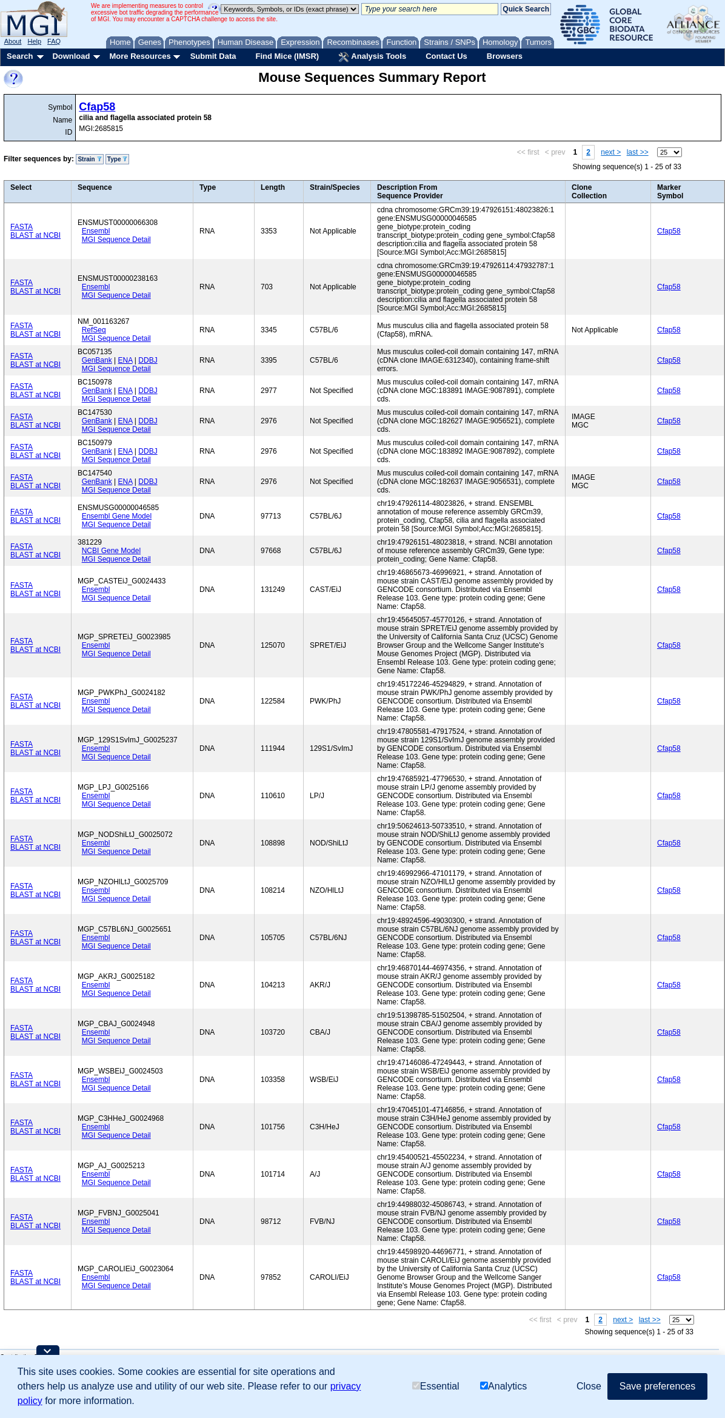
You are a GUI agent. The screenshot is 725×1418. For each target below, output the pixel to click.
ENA (125, 360)
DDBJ (147, 360)
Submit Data (213, 56)
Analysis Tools (372, 57)
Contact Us (446, 56)
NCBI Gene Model (111, 550)
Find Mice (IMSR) (287, 56)
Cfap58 (97, 107)
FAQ (54, 41)
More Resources (139, 56)
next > (611, 152)
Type (117, 159)
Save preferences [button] (657, 1386)
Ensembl (96, 231)
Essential (435, 1386)
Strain (89, 159)
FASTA (21, 227)
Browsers (505, 56)
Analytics (503, 1386)
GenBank (97, 360)
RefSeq (94, 330)
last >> (638, 152)
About (13, 41)
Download (71, 56)
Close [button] (588, 1386)
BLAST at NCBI (35, 235)
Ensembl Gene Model (117, 516)
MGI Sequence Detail (116, 239)
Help (34, 41)
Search (20, 56)
